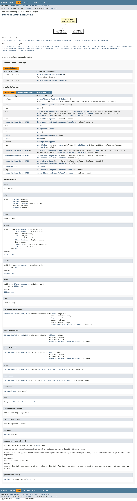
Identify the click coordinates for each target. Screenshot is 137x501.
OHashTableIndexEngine (72, 46)
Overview (4, 2)
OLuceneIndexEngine (44, 40)
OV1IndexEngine (104, 40)
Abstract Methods (43, 92)
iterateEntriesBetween (46, 150)
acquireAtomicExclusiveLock (48, 99)
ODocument (41, 147)
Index (43, 2)
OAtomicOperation (49, 105)
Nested (10, 8)
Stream (7, 122)
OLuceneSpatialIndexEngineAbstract (72, 48)
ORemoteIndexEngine (10, 50)
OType (39, 113)
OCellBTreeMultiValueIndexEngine (16, 46)
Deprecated (35, 2)
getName (40, 138)
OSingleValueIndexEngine (85, 40)
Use (23, 2)
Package (12, 2)
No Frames (33, 6)
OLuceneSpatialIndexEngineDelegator (104, 48)
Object (64, 99)
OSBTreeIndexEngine (28, 50)
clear (39, 105)
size (38, 170)
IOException (20, 248)
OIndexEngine (28, 40)
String (43, 115)
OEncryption (75, 115)
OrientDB (19, 499)
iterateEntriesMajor (45, 156)
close (39, 108)
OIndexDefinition (81, 145)
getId (39, 132)
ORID (27, 122)
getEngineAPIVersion (45, 129)
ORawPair (14, 122)
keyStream (41, 166)
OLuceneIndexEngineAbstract (14, 48)
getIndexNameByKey (44, 135)
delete (39, 119)
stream (39, 173)
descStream (41, 122)
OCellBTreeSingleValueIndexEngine (46, 46)
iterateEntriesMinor (45, 161)
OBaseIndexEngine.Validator (48, 74)
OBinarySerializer (81, 111)
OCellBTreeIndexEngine (11, 40)
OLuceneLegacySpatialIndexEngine (41, 48)
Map (38, 115)
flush (39, 125)
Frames (25, 6)
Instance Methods (25, 92)
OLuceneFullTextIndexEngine (95, 46)
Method (28, 8)
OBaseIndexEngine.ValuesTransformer (52, 80)
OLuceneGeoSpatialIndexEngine (121, 46)
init (38, 145)
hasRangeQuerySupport (46, 142)
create (39, 111)
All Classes (45, 6)
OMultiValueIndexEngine (63, 40)
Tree (28, 2)
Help (47, 2)
